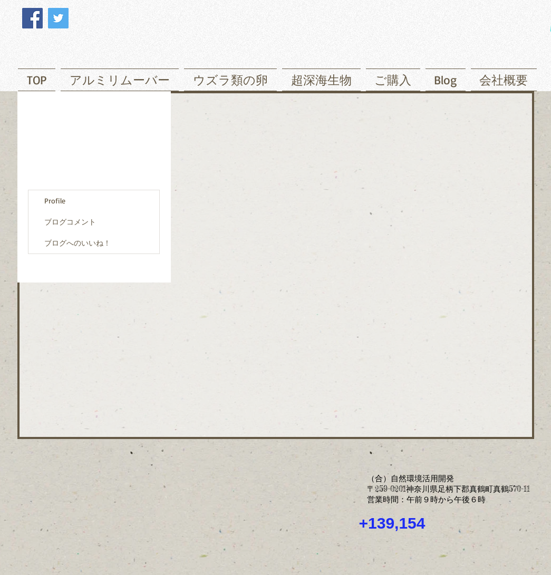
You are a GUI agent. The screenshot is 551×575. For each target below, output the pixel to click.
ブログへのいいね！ (77, 242)
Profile (54, 200)
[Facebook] (32, 18)
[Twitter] (58, 18)
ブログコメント (70, 221)
